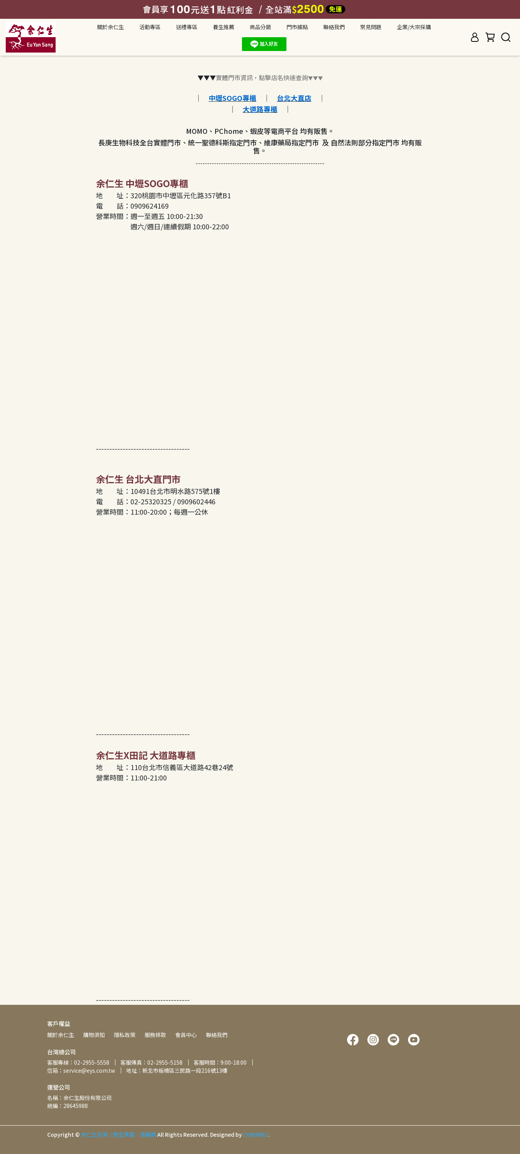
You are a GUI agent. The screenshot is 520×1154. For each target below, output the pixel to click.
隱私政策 (124, 1035)
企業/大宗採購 (414, 27)
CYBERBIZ (255, 1134)
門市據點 (297, 27)
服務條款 (155, 1035)
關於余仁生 (60, 1035)
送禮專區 (186, 27)
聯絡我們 (334, 27)
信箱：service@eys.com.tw (81, 1070)
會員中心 (186, 1035)
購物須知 (94, 1035)
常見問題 (371, 27)
